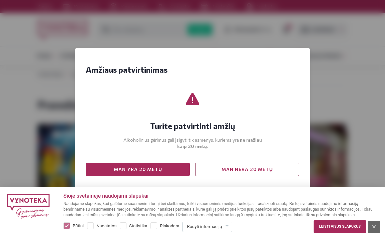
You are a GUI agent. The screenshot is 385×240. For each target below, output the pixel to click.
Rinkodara (169, 225)
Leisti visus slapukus (340, 226)
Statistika (138, 225)
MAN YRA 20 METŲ (138, 169)
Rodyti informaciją (204, 226)
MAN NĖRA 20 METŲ (247, 169)
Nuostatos (106, 225)
